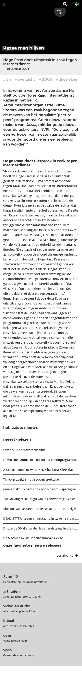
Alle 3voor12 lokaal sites (18, 626)
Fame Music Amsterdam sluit (24, 450)
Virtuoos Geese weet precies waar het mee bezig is (40, 509)
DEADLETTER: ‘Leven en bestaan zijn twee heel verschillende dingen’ (41, 518)
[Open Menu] (4, 4)
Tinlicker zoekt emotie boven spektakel (31, 479)
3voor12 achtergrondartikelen (22, 596)
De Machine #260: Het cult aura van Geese (33, 538)
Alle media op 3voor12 (17, 611)
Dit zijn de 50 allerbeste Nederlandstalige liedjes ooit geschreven (41, 528)
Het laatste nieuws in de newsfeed (25, 582)
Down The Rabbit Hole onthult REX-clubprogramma (40, 460)
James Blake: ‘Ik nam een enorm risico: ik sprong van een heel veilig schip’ (41, 489)
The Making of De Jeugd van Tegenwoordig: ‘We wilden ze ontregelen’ (41, 499)
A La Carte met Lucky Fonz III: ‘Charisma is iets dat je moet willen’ (41, 469)
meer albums (67, 556)
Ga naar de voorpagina (17, 655)
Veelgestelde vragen (16, 640)
